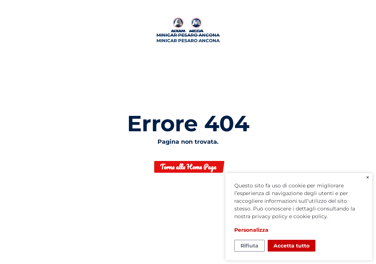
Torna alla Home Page (188, 167)
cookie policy (310, 216)
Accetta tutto (292, 245)
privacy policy (270, 216)
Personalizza (251, 230)
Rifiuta (249, 245)
